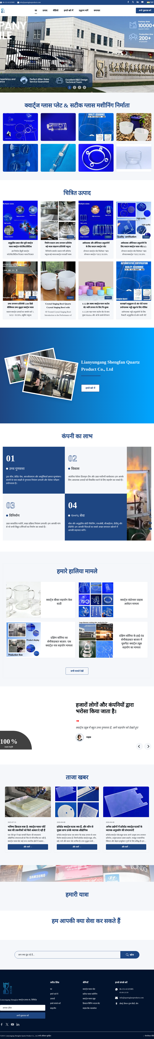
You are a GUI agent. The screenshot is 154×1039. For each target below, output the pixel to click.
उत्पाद (45, 10)
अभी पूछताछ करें (145, 10)
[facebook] (1, 1024)
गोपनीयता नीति (149, 1036)
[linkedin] (18, 1024)
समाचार (97, 10)
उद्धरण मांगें (83, 10)
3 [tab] (79, 87)
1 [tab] (69, 87)
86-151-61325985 (126, 989)
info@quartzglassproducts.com (30, 2)
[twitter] (7, 1024)
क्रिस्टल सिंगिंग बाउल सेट (91, 1003)
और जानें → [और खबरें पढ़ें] (28, 847)
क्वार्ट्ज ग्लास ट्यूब (89, 999)
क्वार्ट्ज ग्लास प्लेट (89, 989)
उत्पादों (52, 999)
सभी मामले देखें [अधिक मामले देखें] (77, 671)
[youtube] (12, 1024)
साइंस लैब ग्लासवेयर (90, 1008)
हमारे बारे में (68, 10)
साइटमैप (53, 1008)
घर (36, 10)
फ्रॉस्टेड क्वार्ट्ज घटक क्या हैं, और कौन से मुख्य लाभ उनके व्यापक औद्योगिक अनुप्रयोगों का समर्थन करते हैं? (75, 830)
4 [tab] (84, 87)
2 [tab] (74, 87)
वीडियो (55, 10)
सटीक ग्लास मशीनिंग (90, 994)
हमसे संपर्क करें (55, 1003)
